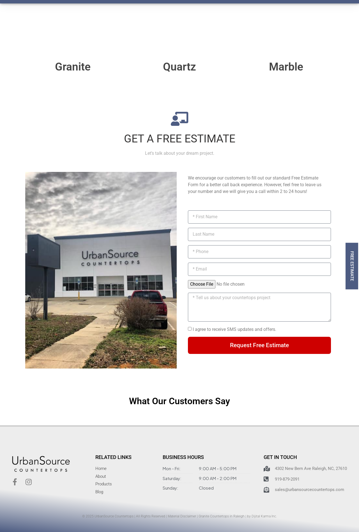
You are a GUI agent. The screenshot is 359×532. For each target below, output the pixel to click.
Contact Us (190, 20)
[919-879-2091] (245, 21)
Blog (217, 20)
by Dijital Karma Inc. (262, 516)
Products (89, 20)
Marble (286, 66)
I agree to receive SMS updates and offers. (234, 329)
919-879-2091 (265, 18)
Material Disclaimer (182, 516)
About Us (158, 20)
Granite (73, 66)
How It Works (123, 20)
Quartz (179, 66)
